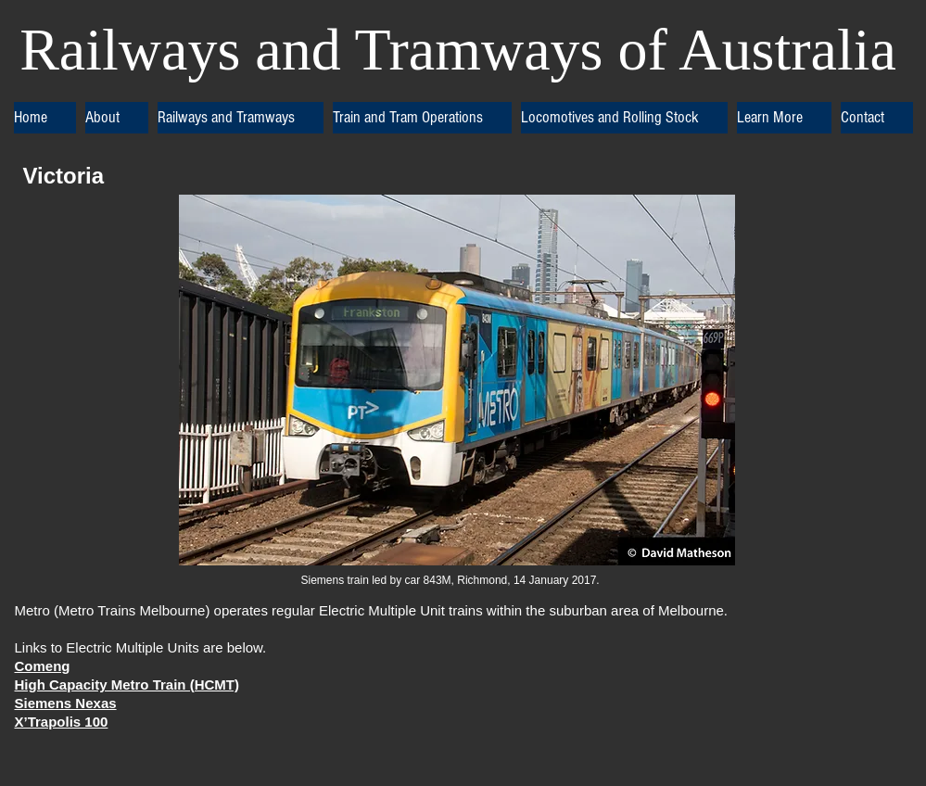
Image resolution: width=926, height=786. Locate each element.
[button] (116, 117)
